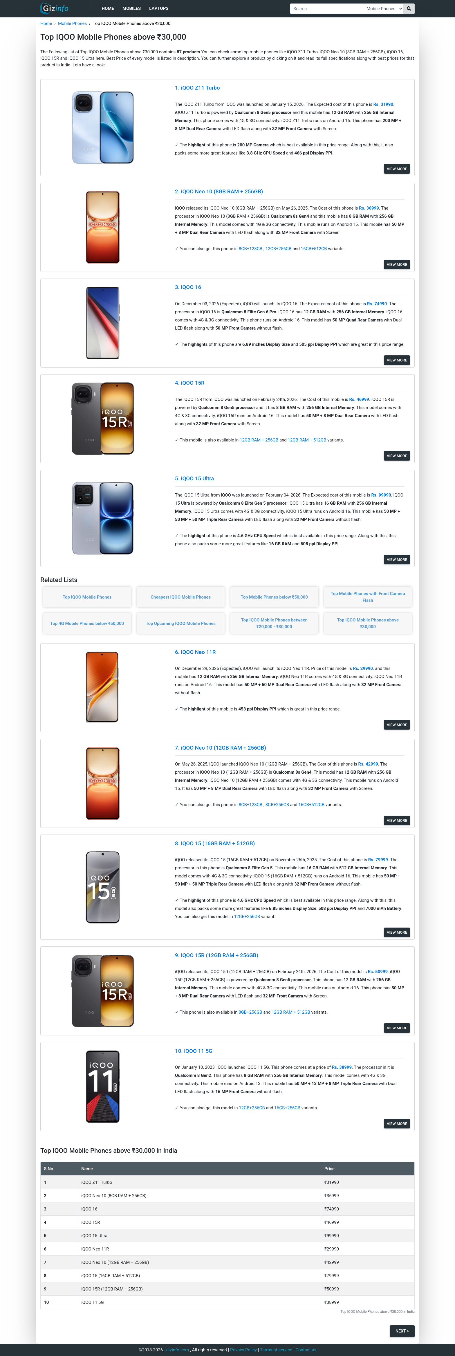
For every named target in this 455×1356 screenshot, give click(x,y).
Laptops (158, 8)
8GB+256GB (278, 804)
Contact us (305, 1350)
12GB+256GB (279, 248)
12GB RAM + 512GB (308, 440)
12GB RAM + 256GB (259, 440)
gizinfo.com (177, 1350)
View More (397, 169)
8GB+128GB (251, 248)
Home (108, 8)
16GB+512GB (314, 248)
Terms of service (276, 1350)
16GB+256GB (287, 1107)
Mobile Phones (72, 23)
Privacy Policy (243, 1350)
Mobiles (131, 8)
